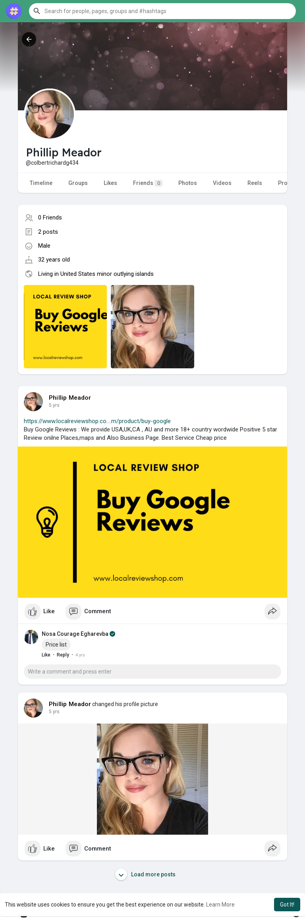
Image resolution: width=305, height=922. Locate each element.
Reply (63, 655)
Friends (147, 183)
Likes (110, 183)
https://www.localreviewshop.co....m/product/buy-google (97, 421)
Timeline (41, 183)
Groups (78, 183)
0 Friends (50, 217)
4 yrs (54, 405)
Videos (222, 183)
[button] (162, 11)
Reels (254, 183)
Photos (187, 183)
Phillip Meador (70, 397)
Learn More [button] (220, 904)
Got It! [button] (287, 904)
